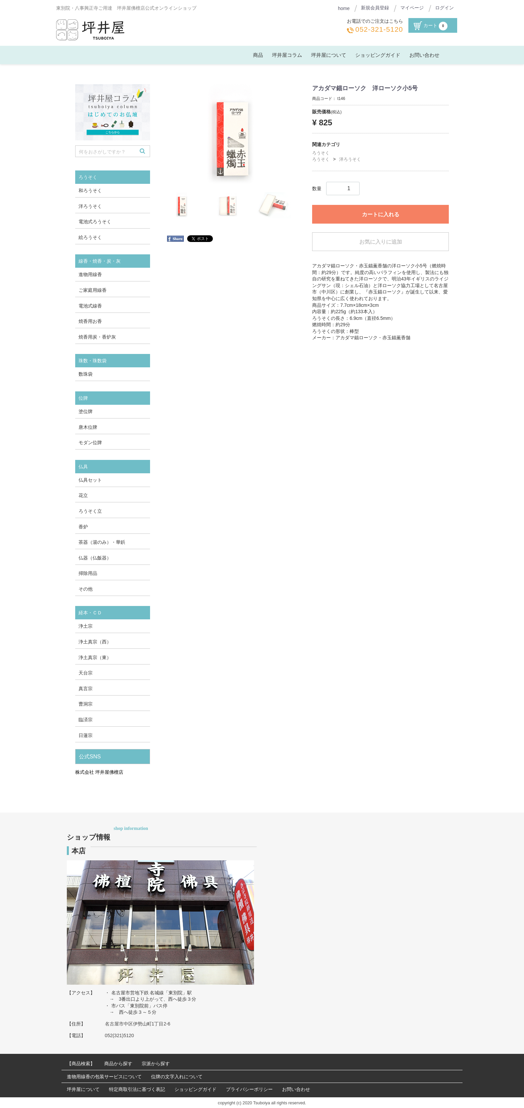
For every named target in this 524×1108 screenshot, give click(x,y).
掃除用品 (88, 573)
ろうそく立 (90, 511)
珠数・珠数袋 (93, 360)
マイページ (412, 7)
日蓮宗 (86, 735)
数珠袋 (86, 374)
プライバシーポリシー (249, 1089)
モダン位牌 (90, 442)
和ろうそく (90, 190)
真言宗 (86, 688)
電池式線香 (90, 305)
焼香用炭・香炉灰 (97, 336)
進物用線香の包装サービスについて (104, 1076)
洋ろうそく (350, 159)
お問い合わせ (424, 55)
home (344, 8)
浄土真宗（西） (95, 641)
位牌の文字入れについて (177, 1076)
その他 (86, 589)
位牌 (83, 398)
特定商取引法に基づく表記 (137, 1089)
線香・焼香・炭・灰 (100, 261)
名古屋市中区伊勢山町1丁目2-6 (137, 1023)
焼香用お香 (90, 321)
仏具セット (90, 479)
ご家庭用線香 (93, 290)
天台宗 (86, 672)
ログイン (444, 7)
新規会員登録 (375, 7)
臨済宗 (86, 719)
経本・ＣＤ (90, 612)
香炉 (83, 526)
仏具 (83, 466)
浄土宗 (86, 626)
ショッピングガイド (377, 55)
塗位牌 (86, 411)
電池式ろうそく (95, 221)
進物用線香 (90, 274)
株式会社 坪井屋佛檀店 (99, 772)
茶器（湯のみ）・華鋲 (102, 542)
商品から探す (118, 1063)
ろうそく (321, 152)
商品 (258, 55)
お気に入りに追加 (380, 242)
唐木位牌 (88, 426)
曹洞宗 (86, 704)
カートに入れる (380, 214)
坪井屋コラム (287, 55)
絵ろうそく (90, 237)
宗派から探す (156, 1063)
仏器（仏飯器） (95, 557)
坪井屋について (328, 55)
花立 (83, 495)
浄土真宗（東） (95, 657)
